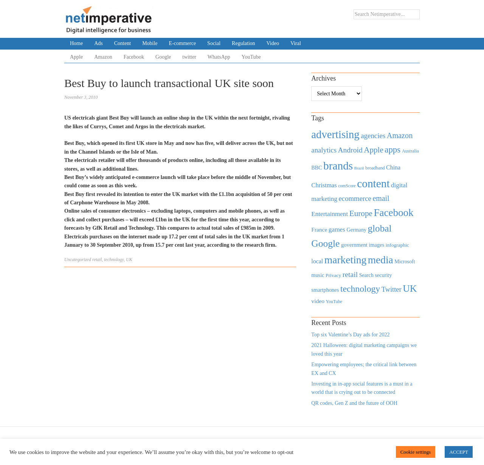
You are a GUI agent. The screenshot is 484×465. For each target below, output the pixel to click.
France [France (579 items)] (319, 229)
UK (129, 259)
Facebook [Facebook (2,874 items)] (393, 212)
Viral (295, 43)
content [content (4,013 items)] (373, 183)
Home (76, 43)
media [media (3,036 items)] (380, 260)
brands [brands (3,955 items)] (338, 166)
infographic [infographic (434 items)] (397, 245)
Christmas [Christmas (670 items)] (324, 185)
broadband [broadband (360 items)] (375, 168)
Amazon (103, 57)
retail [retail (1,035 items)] (350, 274)
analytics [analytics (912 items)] (324, 150)
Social (213, 43)
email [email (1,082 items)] (380, 198)
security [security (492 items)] (383, 275)
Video (273, 43)
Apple (76, 57)
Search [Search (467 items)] (366, 275)
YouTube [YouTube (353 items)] (334, 301)
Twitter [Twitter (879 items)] (392, 289)
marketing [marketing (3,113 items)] (345, 260)
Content (122, 43)
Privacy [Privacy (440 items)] (333, 275)
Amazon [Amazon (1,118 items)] (400, 135)
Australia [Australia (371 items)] (410, 151)
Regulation (243, 43)
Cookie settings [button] (415, 452)
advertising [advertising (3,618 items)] (335, 134)
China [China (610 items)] (393, 167)
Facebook (134, 57)
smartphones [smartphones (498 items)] (325, 290)
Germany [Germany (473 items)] (356, 230)
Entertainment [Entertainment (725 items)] (329, 214)
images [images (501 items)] (376, 245)
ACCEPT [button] (458, 452)
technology (114, 259)
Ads (98, 43)
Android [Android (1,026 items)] (350, 150)
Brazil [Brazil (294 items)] (359, 168)
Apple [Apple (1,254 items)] (373, 149)
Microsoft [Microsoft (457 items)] (404, 261)
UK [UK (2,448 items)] (410, 288)
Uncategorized (77, 259)
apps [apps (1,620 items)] (392, 149)
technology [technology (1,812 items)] (360, 289)
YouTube (251, 57)
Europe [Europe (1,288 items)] (360, 213)
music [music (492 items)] (317, 275)
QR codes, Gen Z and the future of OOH (354, 403)
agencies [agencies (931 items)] (373, 136)
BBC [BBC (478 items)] (316, 168)
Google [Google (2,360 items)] (325, 243)
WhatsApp (219, 57)
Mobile (149, 43)
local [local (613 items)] (317, 261)
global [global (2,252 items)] (380, 228)
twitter (189, 57)
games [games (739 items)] (337, 229)
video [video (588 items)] (317, 301)
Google (163, 57)
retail (97, 259)
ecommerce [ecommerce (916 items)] (355, 198)
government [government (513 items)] (354, 245)
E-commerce (182, 43)
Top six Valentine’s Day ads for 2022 (350, 334)
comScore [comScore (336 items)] (347, 186)
